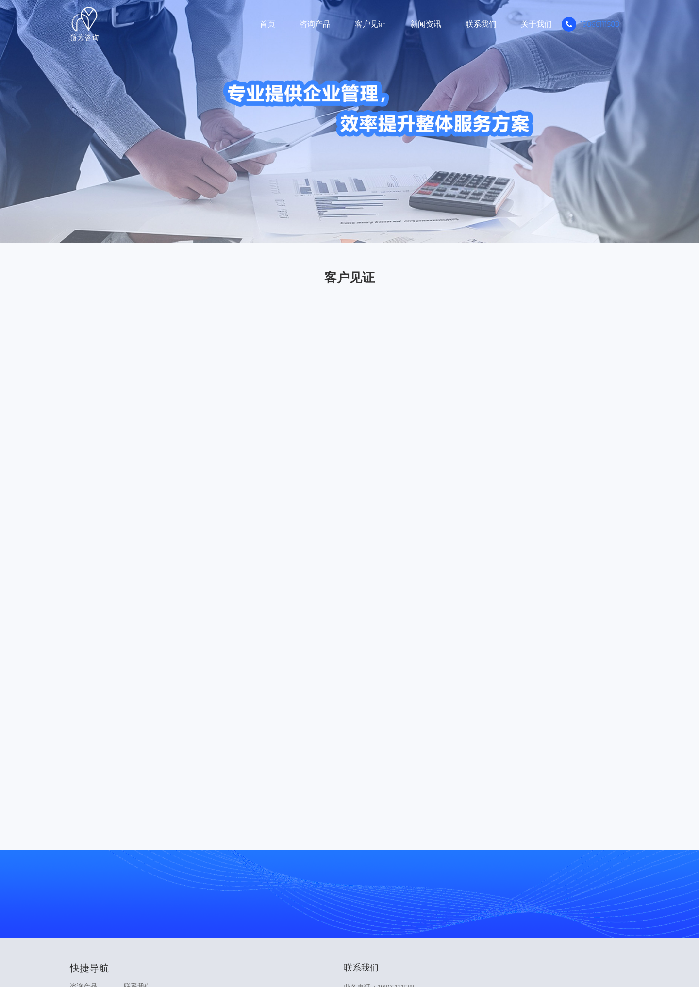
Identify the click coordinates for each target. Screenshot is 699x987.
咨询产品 (315, 24)
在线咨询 (515, 876)
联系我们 (481, 24)
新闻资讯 (425, 24)
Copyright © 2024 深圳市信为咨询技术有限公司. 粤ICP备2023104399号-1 (349, 958)
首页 (267, 24)
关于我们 (536, 24)
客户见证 (370, 24)
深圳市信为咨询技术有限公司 (411, 925)
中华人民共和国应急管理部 (323, 925)
